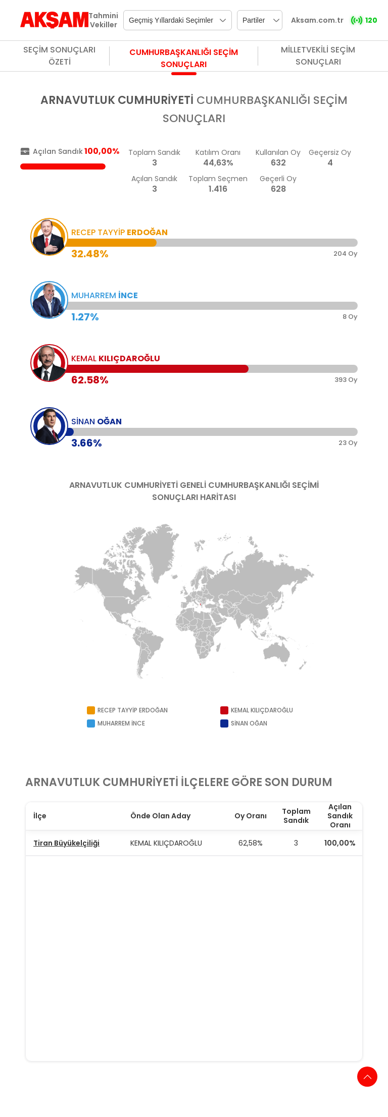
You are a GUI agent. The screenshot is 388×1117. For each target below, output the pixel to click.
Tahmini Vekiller (103, 20)
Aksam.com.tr (317, 20)
